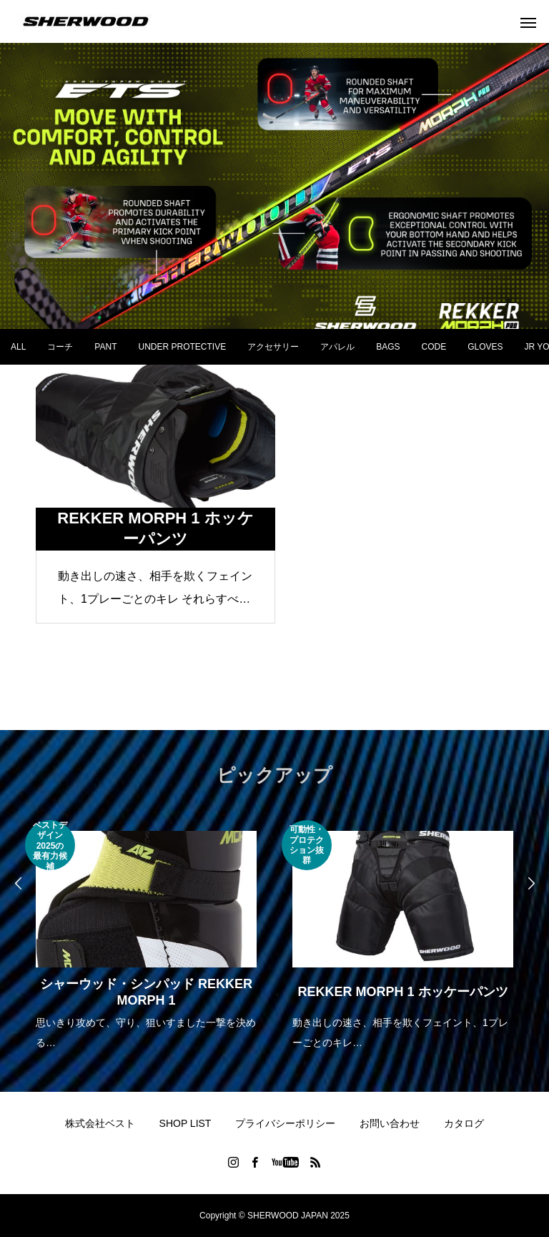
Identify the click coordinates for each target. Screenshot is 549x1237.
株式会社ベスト (100, 1123)
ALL (18, 347)
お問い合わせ (390, 1123)
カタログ (464, 1123)
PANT (105, 347)
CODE (434, 347)
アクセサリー (273, 347)
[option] (146, 936)
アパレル (337, 347)
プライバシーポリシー (285, 1123)
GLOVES (485, 347)
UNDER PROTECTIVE (182, 347)
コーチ (60, 347)
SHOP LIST (185, 1123)
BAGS (388, 347)
